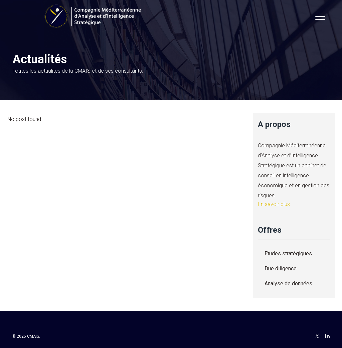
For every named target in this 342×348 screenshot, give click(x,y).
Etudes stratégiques (288, 253)
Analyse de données (288, 283)
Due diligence (281, 268)
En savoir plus (274, 204)
